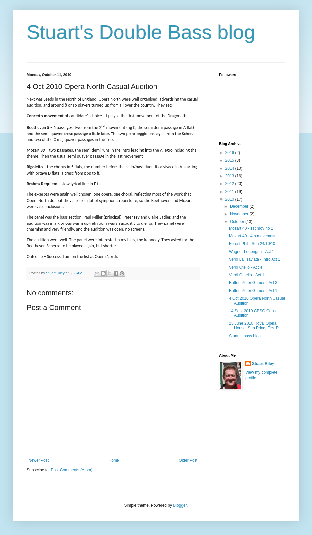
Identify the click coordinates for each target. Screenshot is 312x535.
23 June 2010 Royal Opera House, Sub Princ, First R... (255, 325)
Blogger (180, 505)
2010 (230, 199)
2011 (230, 191)
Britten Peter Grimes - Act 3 (253, 282)
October (237, 221)
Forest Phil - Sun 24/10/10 (252, 243)
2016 (230, 152)
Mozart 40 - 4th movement (252, 236)
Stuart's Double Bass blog (141, 32)
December (240, 206)
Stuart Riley (263, 363)
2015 (230, 160)
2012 (230, 183)
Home (114, 460)
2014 (230, 168)
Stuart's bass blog (245, 336)
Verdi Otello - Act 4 (245, 267)
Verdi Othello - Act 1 (246, 275)
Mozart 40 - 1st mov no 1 (251, 228)
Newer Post (38, 460)
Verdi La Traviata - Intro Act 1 (254, 259)
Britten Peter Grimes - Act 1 (253, 290)
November (240, 214)
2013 (230, 176)
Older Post (188, 460)
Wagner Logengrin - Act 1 (251, 251)
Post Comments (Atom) (71, 470)
